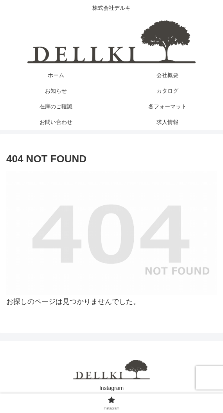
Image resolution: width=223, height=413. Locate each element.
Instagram (111, 388)
